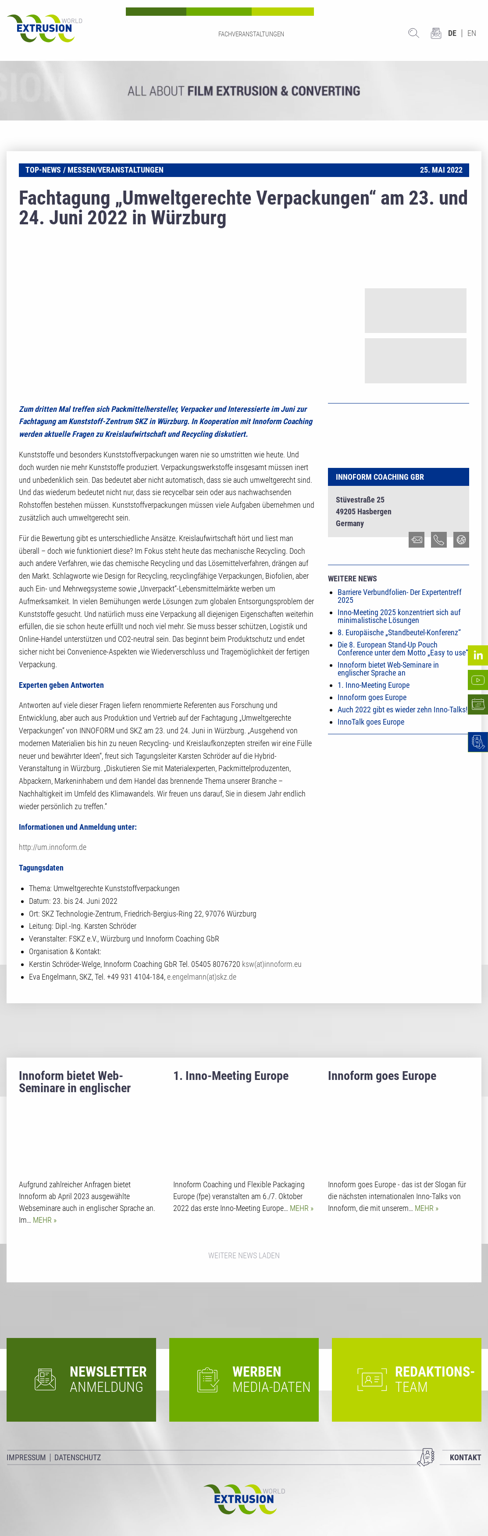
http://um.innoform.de (52, 847)
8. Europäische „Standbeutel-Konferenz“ (399, 632)
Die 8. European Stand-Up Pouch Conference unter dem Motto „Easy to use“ (403, 648)
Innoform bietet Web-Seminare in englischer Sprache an (388, 668)
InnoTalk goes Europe (371, 721)
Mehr (43, 1220)
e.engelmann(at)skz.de (201, 976)
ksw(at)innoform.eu (272, 964)
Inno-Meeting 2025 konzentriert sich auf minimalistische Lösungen (399, 616)
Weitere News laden (244, 1255)
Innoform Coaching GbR (380, 476)
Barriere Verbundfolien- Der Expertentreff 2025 (400, 596)
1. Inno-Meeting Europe (374, 685)
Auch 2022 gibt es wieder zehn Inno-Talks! (402, 709)
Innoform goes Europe (372, 697)
